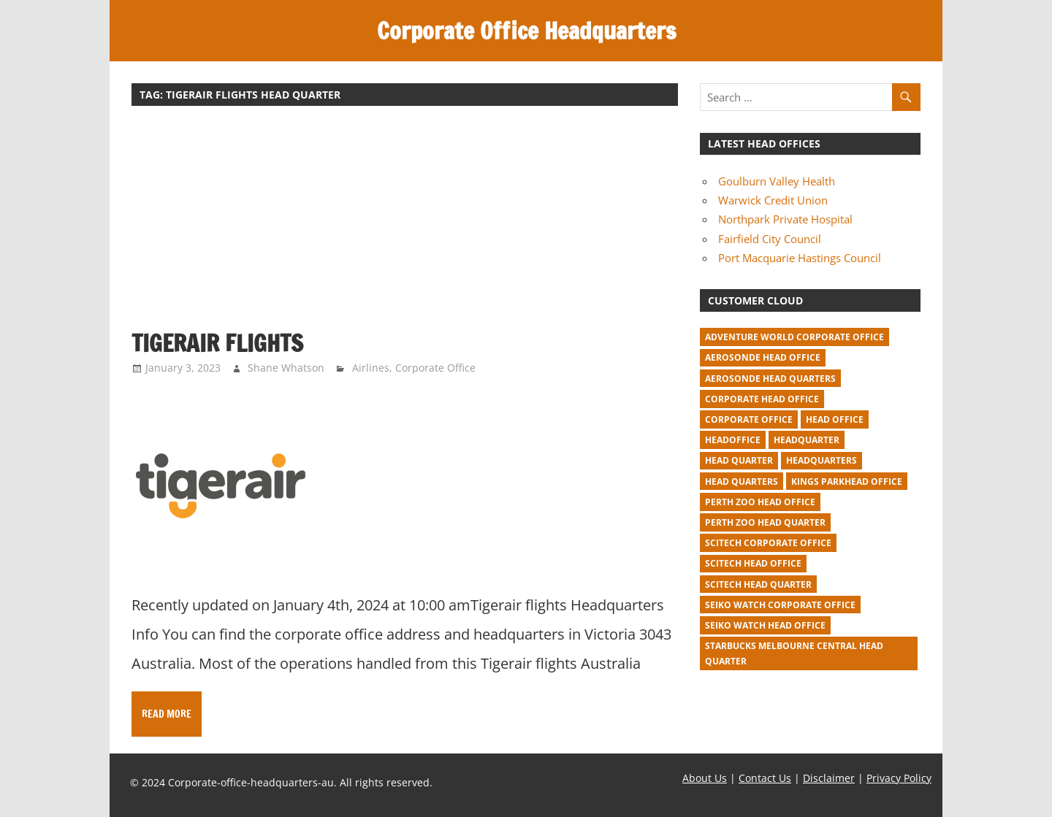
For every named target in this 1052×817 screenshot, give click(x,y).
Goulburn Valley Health (776, 181)
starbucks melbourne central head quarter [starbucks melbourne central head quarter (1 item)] (794, 653)
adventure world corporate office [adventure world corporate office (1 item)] (794, 337)
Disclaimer (829, 778)
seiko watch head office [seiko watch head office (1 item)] (765, 625)
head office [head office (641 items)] (835, 419)
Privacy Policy (898, 778)
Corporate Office (435, 368)
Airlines (370, 368)
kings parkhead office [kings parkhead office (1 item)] (846, 481)
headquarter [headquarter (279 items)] (806, 440)
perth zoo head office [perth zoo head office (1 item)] (760, 502)
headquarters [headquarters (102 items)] (821, 460)
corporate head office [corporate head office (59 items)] (762, 399)
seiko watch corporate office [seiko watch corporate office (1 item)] (780, 605)
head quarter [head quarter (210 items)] (739, 460)
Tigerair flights (217, 343)
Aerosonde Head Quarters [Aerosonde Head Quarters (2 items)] (770, 378)
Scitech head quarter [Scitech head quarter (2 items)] (758, 584)
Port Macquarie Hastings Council (799, 257)
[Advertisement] (405, 225)
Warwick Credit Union (773, 200)
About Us (704, 778)
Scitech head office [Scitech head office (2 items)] (753, 563)
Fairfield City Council (769, 238)
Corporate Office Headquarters (526, 30)
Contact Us (765, 778)
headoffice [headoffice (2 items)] (733, 440)
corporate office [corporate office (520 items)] (749, 419)
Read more (166, 714)
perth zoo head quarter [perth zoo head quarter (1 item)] (765, 522)
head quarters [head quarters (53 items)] (741, 481)
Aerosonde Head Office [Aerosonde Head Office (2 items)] (762, 357)
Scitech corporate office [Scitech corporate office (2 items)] (768, 543)
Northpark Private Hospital (785, 219)
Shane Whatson (286, 368)
